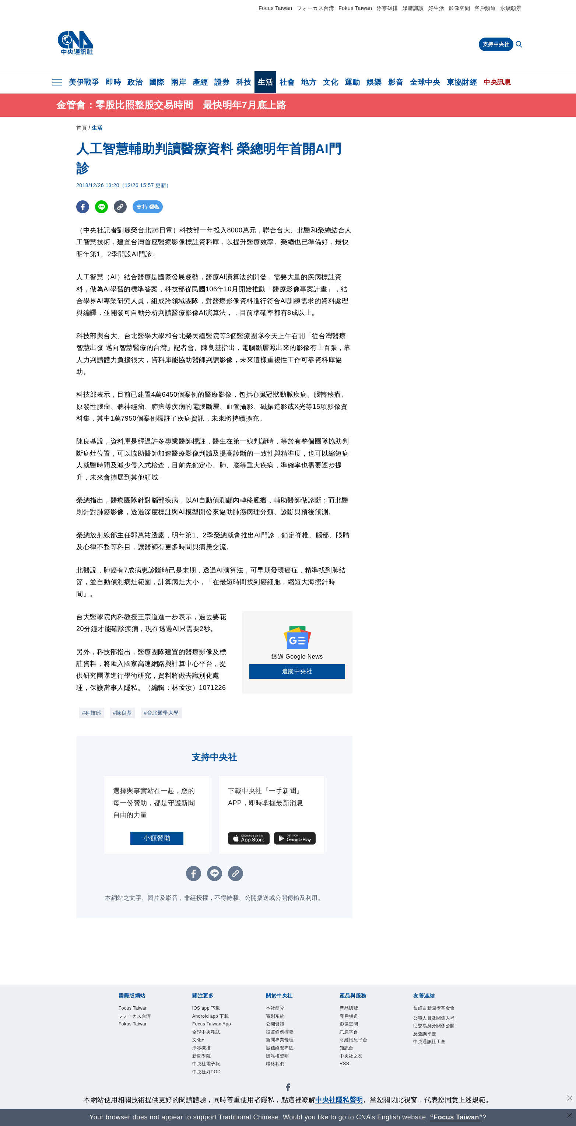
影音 (395, 82)
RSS (344, 1063)
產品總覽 (349, 1008)
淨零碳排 (387, 8)
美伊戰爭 (84, 82)
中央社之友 (351, 1056)
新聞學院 (201, 1056)
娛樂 (374, 82)
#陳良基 (122, 713)
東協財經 (462, 82)
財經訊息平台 (353, 1039)
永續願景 (510, 8)
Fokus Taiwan (355, 8)
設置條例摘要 (280, 1032)
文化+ (198, 1039)
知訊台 (347, 1047)
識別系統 (275, 1016)
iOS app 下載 (206, 1008)
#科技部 (91, 713)
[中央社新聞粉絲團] (288, 1088)
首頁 (81, 128)
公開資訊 (275, 1024)
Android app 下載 (210, 1016)
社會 (287, 82)
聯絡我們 (275, 1063)
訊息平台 (349, 1032)
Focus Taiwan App (211, 1024)
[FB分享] (82, 206)
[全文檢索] (520, 45)
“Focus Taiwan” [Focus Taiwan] (456, 1117)
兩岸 (178, 82)
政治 (135, 82)
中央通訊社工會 (429, 1041)
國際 (156, 82)
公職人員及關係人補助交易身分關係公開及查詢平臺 (434, 1025)
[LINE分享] (101, 206)
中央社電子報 (206, 1063)
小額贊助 (157, 838)
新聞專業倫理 (280, 1039)
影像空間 (459, 8)
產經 (200, 82)
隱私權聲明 (277, 1056)
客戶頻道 (485, 8)
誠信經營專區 (280, 1047)
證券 (221, 82)
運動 (352, 82)
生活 (265, 82)
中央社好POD (206, 1071)
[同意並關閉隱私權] (569, 1099)
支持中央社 (496, 44)
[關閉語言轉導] (569, 1116)
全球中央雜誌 (206, 1032)
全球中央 (425, 82)
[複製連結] (120, 206)
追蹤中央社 (297, 671)
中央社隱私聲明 (339, 1100)
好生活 (436, 8)
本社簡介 (275, 1008)
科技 (243, 82)
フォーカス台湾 (315, 8)
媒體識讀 (413, 8)
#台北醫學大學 (161, 713)
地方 (308, 82)
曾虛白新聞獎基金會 (434, 1008)
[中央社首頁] (75, 43)
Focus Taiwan (275, 8)
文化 (330, 82)
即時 (113, 82)
